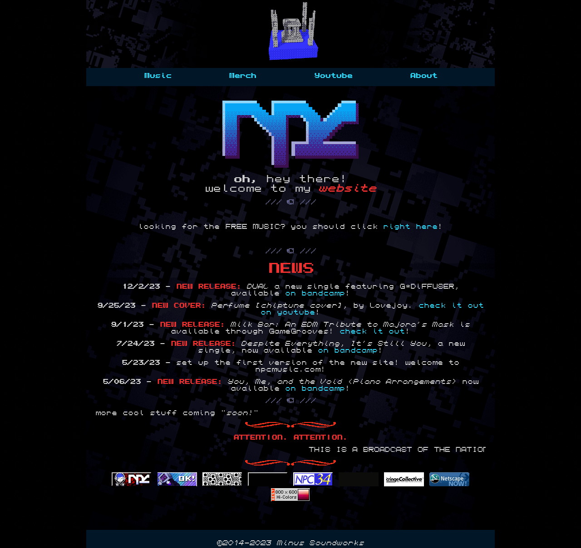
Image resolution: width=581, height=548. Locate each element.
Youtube (333, 76)
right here (410, 227)
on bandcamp (315, 293)
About (423, 76)
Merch (242, 76)
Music (157, 76)
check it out (372, 332)
